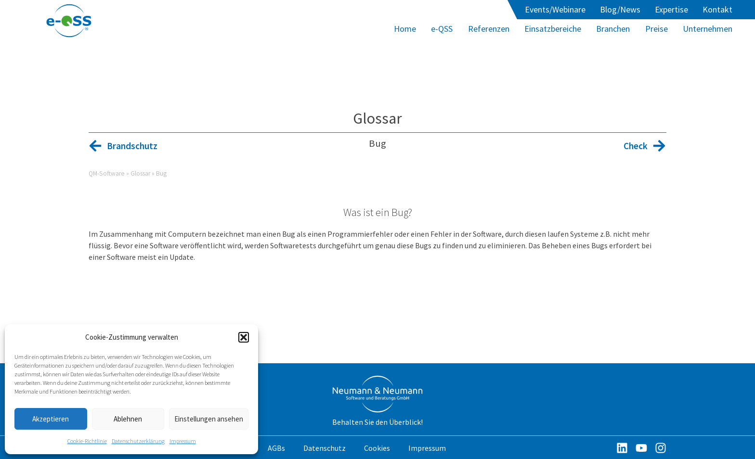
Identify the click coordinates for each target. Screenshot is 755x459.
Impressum (182, 441)
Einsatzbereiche (552, 28)
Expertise (671, 9)
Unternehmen (707, 28)
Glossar (377, 118)
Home (405, 28)
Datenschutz (324, 448)
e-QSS (442, 28)
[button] (243, 337)
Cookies (377, 448)
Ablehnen (128, 418)
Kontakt (717, 9)
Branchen (613, 28)
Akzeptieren (50, 418)
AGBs (276, 448)
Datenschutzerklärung (138, 441)
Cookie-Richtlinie (87, 441)
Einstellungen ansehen (208, 418)
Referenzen (488, 28)
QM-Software (107, 173)
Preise (656, 28)
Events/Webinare (555, 9)
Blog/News (620, 9)
